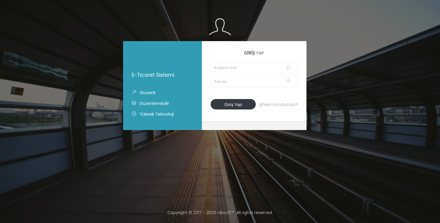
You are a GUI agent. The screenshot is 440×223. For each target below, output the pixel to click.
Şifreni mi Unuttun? (278, 104)
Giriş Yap (233, 104)
